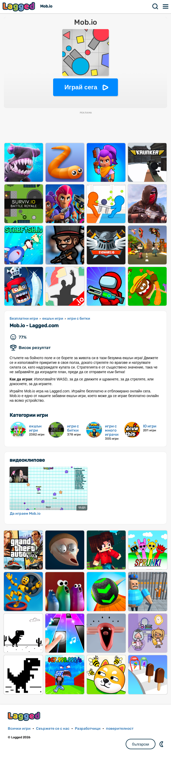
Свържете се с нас (52, 728)
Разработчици (88, 728)
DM (162, 744)
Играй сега (81, 87)
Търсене (155, 6)
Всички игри (19, 728)
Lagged (19, 6)
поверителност (119, 728)
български (140, 744)
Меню (166, 6)
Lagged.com (24, 716)
